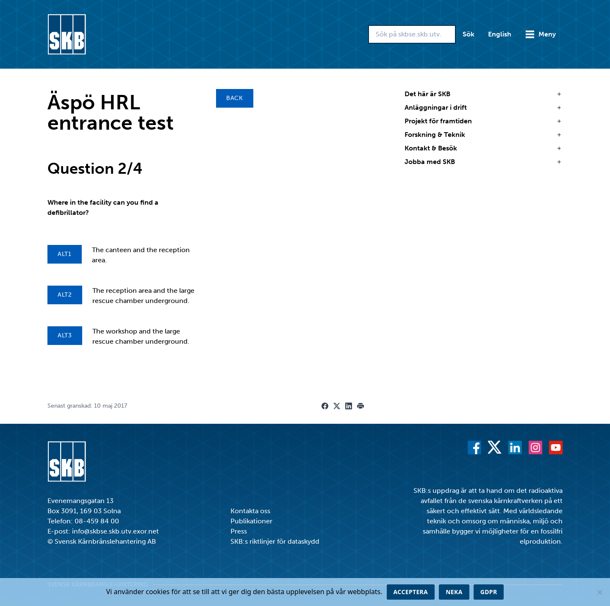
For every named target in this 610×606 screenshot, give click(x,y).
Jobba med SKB (430, 162)
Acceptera (411, 592)
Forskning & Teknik (435, 135)
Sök (468, 34)
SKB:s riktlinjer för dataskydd (274, 541)
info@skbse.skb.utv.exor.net (115, 531)
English (499, 34)
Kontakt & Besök (431, 148)
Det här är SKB (427, 94)
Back (234, 98)
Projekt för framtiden (438, 121)
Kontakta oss (250, 511)
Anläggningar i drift (436, 107)
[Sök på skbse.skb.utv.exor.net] (412, 34)
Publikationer (251, 521)
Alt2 (65, 294)
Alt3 (65, 335)
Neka (454, 592)
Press (238, 531)
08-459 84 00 (97, 521)
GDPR (488, 592)
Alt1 (65, 254)
